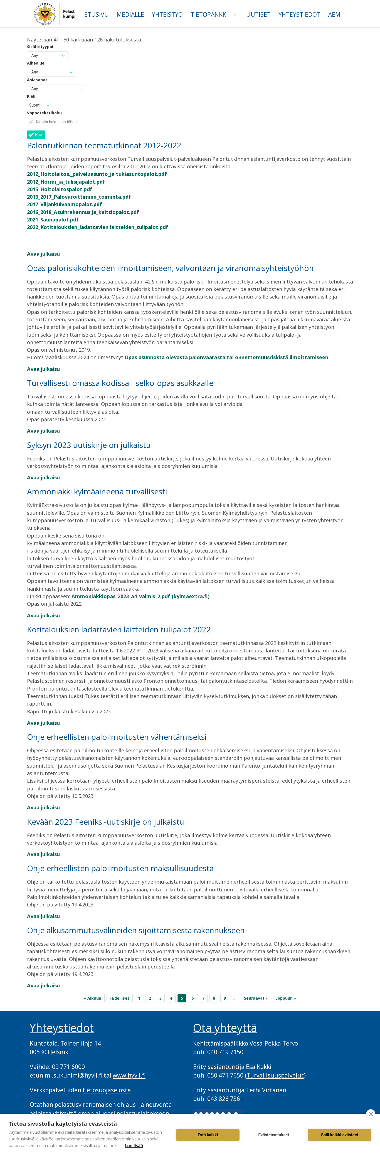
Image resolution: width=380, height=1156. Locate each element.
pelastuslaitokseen (143, 1113)
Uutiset (258, 14)
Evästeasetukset (273, 1134)
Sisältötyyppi (40, 46)
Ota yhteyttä (225, 1027)
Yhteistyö (167, 14)
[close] (370, 1114)
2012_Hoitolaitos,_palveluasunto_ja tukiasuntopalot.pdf (97, 174)
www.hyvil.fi (129, 1075)
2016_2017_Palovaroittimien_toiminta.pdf (79, 196)
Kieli (31, 96)
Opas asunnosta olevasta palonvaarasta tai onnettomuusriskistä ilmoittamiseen (226, 357)
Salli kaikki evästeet (339, 1134)
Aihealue (36, 63)
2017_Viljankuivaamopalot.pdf (64, 204)
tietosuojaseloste (107, 1090)
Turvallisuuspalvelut (275, 1075)
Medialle (130, 14)
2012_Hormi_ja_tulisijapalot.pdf (66, 181)
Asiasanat (37, 79)
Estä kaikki (208, 1134)
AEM (334, 14)
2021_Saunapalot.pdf (53, 219)
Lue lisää (134, 1145)
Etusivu (96, 14)
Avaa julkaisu (43, 253)
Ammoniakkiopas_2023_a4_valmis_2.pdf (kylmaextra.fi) (140, 596)
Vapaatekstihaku (44, 112)
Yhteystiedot (299, 14)
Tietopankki (209, 14)
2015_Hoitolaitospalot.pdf (59, 189)
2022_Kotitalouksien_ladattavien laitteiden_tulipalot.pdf (97, 227)
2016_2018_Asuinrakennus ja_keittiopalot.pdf (83, 212)
